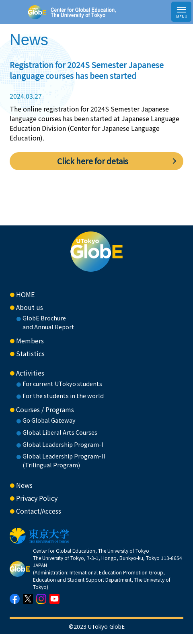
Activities (30, 373)
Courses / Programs (45, 409)
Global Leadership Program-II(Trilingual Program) (64, 460)
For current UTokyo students (62, 383)
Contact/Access (38, 511)
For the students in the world (63, 395)
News (24, 485)
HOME (25, 294)
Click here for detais (92, 161)
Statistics (30, 353)
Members (30, 340)
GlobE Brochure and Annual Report (48, 322)
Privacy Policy (36, 498)
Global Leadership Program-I (63, 444)
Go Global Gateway (49, 420)
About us (29, 307)
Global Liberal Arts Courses (60, 432)
